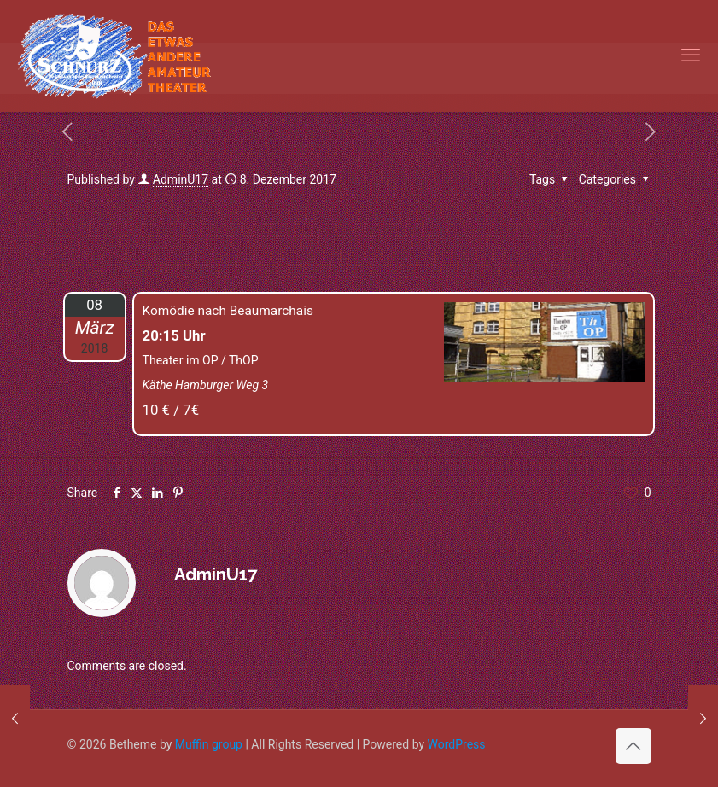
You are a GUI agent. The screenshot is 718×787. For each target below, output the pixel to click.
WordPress (457, 744)
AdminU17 (180, 179)
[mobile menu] (690, 55)
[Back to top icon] (633, 746)
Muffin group (208, 744)
